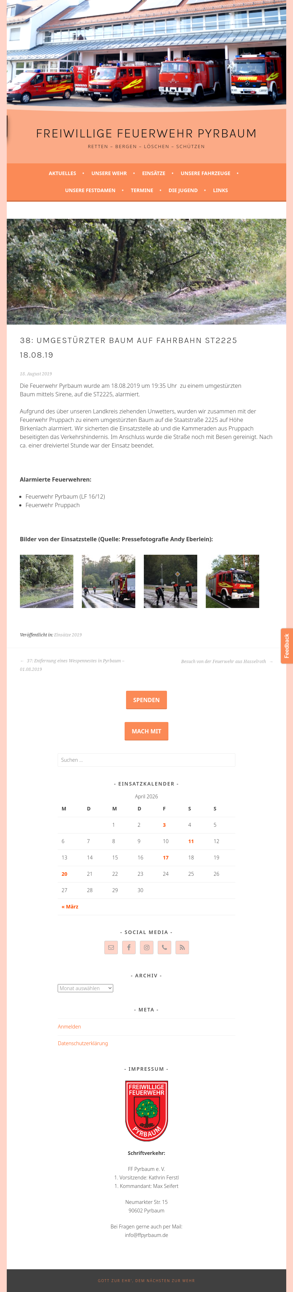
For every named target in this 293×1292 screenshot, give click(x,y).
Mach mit (146, 731)
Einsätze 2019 (68, 635)
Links (220, 190)
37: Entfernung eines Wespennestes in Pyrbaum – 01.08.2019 (72, 665)
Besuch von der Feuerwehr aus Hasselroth (227, 661)
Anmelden (69, 1026)
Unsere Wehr (109, 173)
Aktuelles (62, 173)
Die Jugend (183, 190)
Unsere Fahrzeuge (205, 173)
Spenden (146, 700)
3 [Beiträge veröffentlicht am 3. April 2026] (164, 824)
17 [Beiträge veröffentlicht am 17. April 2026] (166, 857)
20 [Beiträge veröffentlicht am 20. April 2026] (64, 873)
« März (70, 906)
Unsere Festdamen (90, 190)
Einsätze (153, 173)
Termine (142, 190)
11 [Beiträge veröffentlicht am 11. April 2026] (191, 841)
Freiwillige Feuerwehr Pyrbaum (146, 133)
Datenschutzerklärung (83, 1043)
